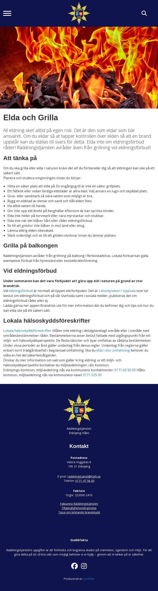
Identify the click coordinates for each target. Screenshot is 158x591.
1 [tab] (79, 101)
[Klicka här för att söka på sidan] (144, 13)
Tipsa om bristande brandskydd (79, 512)
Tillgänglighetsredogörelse (79, 508)
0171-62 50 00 (125, 370)
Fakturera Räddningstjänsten (79, 504)
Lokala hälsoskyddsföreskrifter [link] (27, 330)
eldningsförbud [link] (21, 291)
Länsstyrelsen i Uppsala (117, 291)
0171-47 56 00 (84, 481)
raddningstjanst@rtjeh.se (84, 476)
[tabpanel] (79, 67)
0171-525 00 (92, 375)
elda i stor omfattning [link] (113, 350)
